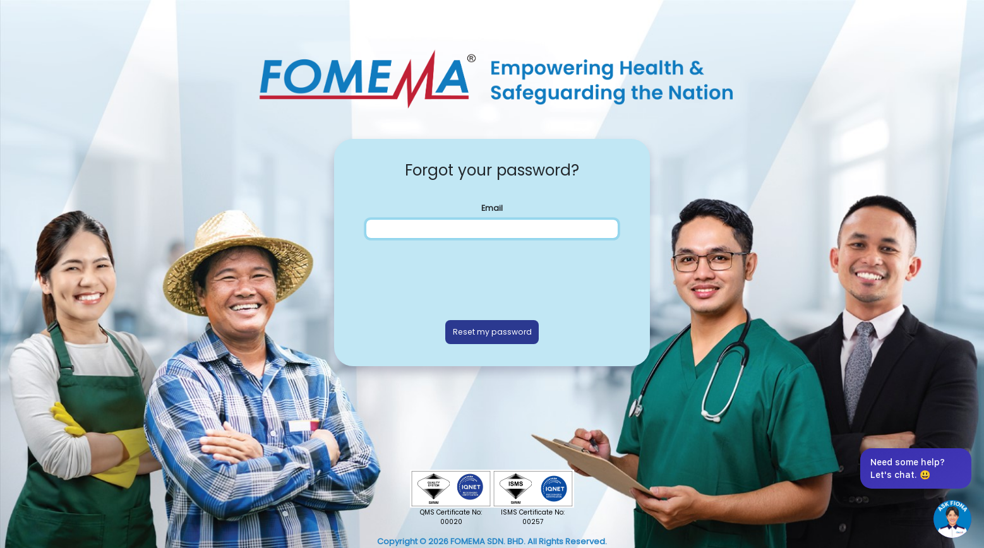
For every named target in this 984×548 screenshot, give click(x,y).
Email (492, 208)
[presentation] (492, 276)
